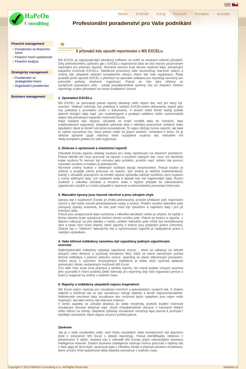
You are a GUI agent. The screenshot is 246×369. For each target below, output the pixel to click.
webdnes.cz (230, 367)
